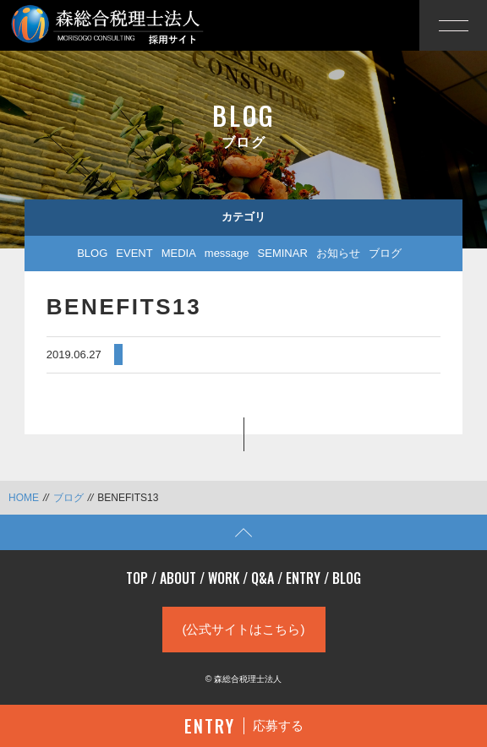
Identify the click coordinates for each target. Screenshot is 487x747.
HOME (23, 498)
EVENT (134, 253)
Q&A (262, 578)
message (227, 253)
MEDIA (178, 253)
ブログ (385, 253)
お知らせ (338, 253)
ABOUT (178, 578)
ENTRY (303, 578)
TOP (137, 578)
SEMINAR (283, 253)
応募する (244, 726)
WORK (223, 578)
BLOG (92, 253)
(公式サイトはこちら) (244, 629)
